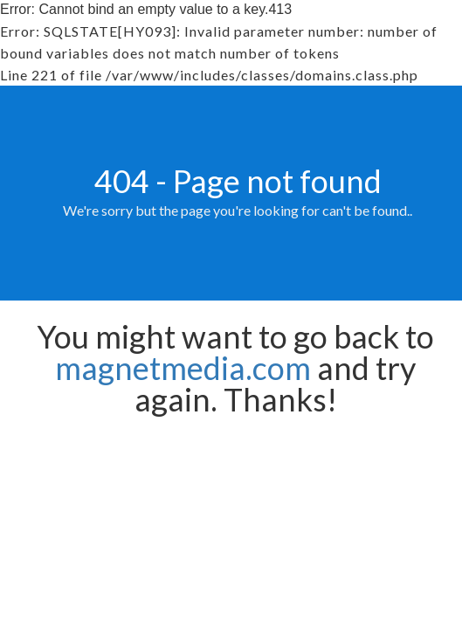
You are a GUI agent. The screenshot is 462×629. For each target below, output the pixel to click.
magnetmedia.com (183, 368)
